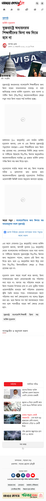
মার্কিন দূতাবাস (9, 319)
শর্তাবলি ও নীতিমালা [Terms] (32, 485)
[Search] (37, 4)
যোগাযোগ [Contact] (21, 485)
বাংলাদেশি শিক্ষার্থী (19, 314)
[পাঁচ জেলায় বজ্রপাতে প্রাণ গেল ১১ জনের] (23, 435)
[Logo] (13, 3)
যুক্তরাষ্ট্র (6, 314)
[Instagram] (28, 475)
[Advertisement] (23, 358)
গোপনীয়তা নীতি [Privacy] (15, 489)
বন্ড (37, 314)
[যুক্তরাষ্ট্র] (5, 18)
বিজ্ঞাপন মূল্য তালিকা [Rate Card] (29, 489)
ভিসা (31, 314)
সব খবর (23, 444)
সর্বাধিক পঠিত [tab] (32, 384)
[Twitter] (18, 475)
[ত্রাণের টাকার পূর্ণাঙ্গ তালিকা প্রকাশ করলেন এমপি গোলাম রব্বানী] (23, 394)
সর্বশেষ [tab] (13, 384)
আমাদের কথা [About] (11, 485)
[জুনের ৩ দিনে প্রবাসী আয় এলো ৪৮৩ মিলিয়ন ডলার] (23, 406)
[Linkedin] (23, 475)
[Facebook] (13, 475)
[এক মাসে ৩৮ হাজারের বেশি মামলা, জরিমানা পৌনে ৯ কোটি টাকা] (23, 421)
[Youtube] (33, 475)
